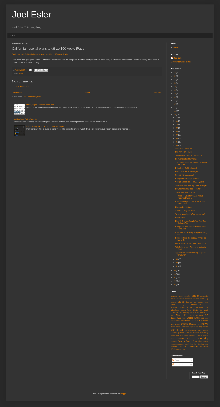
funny (195, 310)
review (199, 335)
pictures (181, 333)
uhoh (195, 344)
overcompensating (190, 330)
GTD (180, 313)
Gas (200, 310)
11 (175, 111)
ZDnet (183, 349)
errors (206, 305)
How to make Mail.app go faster (187, 189)
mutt (198, 324)
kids (183, 318)
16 (175, 93)
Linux (196, 318)
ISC (206, 315)
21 (175, 83)
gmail (206, 310)
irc (191, 315)
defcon (194, 305)
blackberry (204, 299)
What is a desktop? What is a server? (190, 214)
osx (173, 329)
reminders (179, 335)
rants (173, 335)
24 (175, 76)
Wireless (174, 349)
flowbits (183, 310)
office (178, 327)
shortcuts (174, 341)
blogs (181, 301)
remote (186, 335)
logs (202, 318)
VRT (186, 347)
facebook (199, 307)
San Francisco (177, 339)
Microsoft (196, 320)
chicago (200, 302)
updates (174, 347)
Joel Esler (31, 14)
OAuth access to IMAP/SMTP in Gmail (190, 244)
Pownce (196, 333)
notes (173, 327)
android (181, 296)
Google (174, 312)
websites (193, 346)
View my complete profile (181, 62)
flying (189, 310)
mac (206, 318)
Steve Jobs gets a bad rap (185, 192)
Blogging (173, 302)
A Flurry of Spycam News (185, 211)
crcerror (187, 305)
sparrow (205, 341)
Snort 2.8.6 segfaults (183, 148)
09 (177, 128)
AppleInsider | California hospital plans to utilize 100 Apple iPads (40, 54)
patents (205, 330)
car (195, 302)
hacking (186, 313)
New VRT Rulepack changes (186, 171)
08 (177, 131)
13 (175, 104)
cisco (206, 302)
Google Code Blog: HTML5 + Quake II (190, 182)
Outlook (180, 330)
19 (175, 86)
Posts (175, 360)
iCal (196, 313)
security (203, 338)
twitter (191, 344)
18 (175, 90)
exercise (182, 307)
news (204, 323)
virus (180, 347)
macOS (173, 321)
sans (188, 338)
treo (186, 344)
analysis (174, 296)
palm (199, 330)
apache (187, 296)
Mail (178, 320)
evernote (174, 307)
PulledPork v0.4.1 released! (186, 168)
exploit (190, 307)
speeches (180, 344)
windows (204, 346)
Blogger (123, 394)
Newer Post (17, 92)
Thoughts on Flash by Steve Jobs (188, 155)
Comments (177, 365)
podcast (188, 332)
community (180, 305)
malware (184, 321)
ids (204, 313)
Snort (180, 341)
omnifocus (185, 327)
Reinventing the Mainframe (186, 159)
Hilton (192, 313)
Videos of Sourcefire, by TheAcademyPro (191, 185)
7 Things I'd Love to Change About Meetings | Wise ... (189, 197)
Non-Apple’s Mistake (183, 207)
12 (175, 107)
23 (175, 80)
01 (177, 266)
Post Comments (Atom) (32, 97)
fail (207, 307)
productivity (204, 333)
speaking (173, 344)
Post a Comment (22, 86)
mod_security (175, 324)
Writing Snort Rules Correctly (25, 119)
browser (189, 302)
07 (177, 135)
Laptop (189, 318)
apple (21, 73)
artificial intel (180, 299)
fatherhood (175, 310)
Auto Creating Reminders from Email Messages (45, 126)
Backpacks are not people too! (187, 178)
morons (184, 324)
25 (175, 73)
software (188, 341)
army (173, 299)
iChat (201, 313)
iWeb (179, 318)
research (192, 335)
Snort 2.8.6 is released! (184, 175)
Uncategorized (203, 344)
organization (203, 327)
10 (175, 114)
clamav (173, 305)
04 (177, 145)
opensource (194, 327)
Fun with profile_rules (183, 152)
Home (12, 35)
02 (177, 263)
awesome (196, 299)
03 (177, 259)
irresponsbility (198, 315)
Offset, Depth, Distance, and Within (40, 105)
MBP (189, 321)
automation (188, 299)
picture (174, 332)
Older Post (157, 92)
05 (177, 142)
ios (207, 313)
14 (175, 100)
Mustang (192, 324)
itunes (173, 318)
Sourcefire (197, 341)
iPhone (179, 315)
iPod (186, 315)
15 (175, 97)
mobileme (204, 321)
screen (194, 339)
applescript (204, 296)
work (179, 349)
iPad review (180, 218)
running (205, 335)
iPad (172, 315)
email (200, 304)
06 (177, 138)
